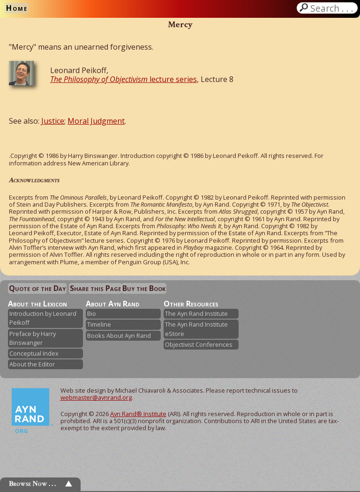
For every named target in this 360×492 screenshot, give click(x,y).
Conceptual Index (34, 353)
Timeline (99, 324)
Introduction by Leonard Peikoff (42, 318)
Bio (91, 313)
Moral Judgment (96, 121)
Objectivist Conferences (198, 344)
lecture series (123, 79)
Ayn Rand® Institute (138, 414)
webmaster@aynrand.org (96, 397)
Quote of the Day (37, 288)
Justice (52, 121)
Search (332, 8)
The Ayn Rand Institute (196, 313)
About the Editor (32, 364)
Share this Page (95, 288)
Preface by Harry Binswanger (32, 338)
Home (17, 8)
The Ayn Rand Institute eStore (196, 328)
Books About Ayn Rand (119, 335)
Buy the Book (143, 288)
